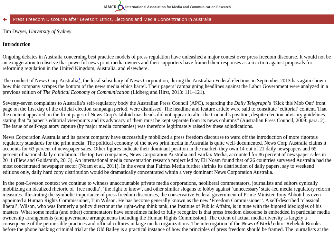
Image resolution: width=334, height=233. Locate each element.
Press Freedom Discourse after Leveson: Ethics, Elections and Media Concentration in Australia (112, 19)
